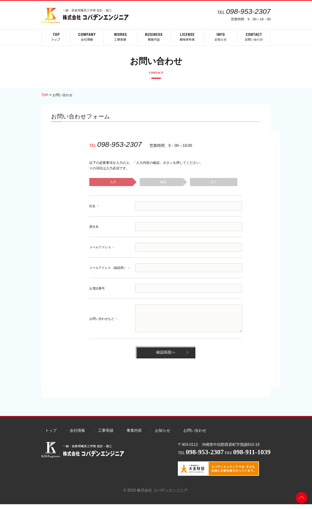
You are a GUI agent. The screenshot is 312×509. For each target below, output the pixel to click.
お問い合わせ (194, 435)
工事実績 (105, 435)
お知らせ (162, 435)
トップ (51, 435)
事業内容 (134, 435)
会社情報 (77, 435)
